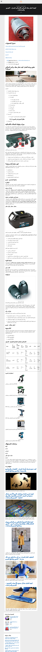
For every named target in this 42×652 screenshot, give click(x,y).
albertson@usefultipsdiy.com (24, 60)
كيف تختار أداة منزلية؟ (9, 51)
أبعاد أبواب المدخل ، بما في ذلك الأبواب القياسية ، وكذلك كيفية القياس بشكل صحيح (12, 643)
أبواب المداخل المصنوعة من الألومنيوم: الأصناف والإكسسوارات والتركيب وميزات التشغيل (11, 651)
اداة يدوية (7, 54)
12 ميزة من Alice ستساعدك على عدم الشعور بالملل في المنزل (14, 617)
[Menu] (1, 1)
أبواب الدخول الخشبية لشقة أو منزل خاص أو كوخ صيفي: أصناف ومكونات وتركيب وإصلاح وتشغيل (12, 640)
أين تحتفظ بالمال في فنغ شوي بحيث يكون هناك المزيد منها (14, 627)
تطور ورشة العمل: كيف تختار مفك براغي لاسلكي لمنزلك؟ (15, 46)
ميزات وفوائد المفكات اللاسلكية (10, 49)
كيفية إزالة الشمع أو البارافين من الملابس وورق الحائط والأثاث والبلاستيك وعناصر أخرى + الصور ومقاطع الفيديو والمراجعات (19, 524)
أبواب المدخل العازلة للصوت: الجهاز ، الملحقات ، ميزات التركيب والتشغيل (12, 646)
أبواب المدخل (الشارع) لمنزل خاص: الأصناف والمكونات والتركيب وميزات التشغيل (11, 638)
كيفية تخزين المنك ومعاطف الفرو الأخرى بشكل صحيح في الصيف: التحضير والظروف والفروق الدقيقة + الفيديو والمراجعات (19, 496)
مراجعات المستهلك (8, 57)
